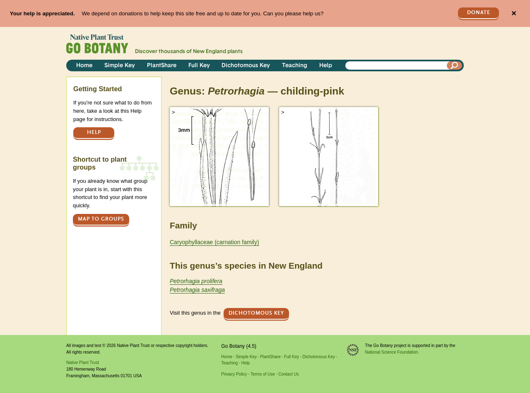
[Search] (455, 65)
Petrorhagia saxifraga (197, 289)
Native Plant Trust (82, 362)
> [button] (173, 112)
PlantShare (161, 66)
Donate (478, 12)
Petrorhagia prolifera (196, 281)
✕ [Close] (513, 13)
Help (325, 66)
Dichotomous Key (246, 66)
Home (84, 66)
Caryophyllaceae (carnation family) (214, 242)
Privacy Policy (234, 374)
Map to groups (101, 219)
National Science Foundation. (392, 352)
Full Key (199, 66)
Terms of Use (263, 374)
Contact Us (288, 374)
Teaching (294, 66)
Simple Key (119, 66)
